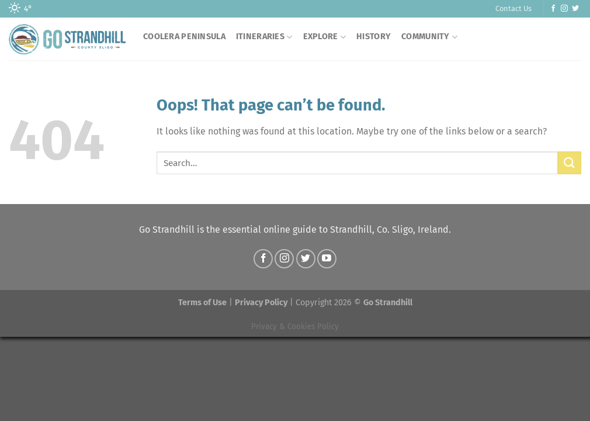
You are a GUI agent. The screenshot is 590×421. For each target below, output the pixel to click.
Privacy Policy (261, 303)
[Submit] (569, 162)
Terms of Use (202, 303)
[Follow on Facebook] (553, 9)
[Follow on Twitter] (575, 9)
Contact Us (513, 8)
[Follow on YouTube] (326, 258)
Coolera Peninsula (184, 37)
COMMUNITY (429, 37)
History (373, 37)
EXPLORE (324, 37)
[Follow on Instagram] (564, 9)
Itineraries (264, 37)
